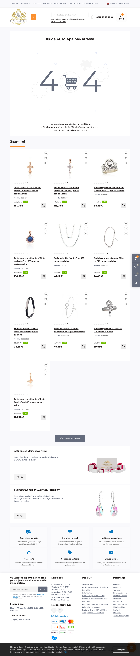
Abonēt (43, 589)
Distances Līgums (120, 593)
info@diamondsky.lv (59, 616)
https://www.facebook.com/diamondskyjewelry (54, 610)
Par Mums (25, 4)
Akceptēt (121, 649)
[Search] (54, 14)
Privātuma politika (120, 596)
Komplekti (86, 590)
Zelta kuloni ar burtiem (91, 607)
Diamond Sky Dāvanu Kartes (93, 596)
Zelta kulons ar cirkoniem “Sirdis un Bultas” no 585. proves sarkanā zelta (29, 261)
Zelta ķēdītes (87, 593)
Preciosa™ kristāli (120, 604)
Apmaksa (37, 4)
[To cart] (43, 205)
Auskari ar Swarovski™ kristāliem (95, 587)
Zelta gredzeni (87, 584)
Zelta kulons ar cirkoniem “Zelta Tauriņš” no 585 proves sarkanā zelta (29, 402)
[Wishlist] (46, 158)
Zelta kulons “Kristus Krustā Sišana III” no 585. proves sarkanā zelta (27, 190)
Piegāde (15, 4)
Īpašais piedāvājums (121, 616)
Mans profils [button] (124, 4)
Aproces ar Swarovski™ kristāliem (95, 604)
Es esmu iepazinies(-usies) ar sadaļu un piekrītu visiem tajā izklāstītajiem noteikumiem (28, 597)
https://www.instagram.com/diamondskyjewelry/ (60, 610)
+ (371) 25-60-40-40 (104, 17)
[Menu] (33, 17)
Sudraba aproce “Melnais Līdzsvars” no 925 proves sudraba (26, 331)
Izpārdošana (60, 4)
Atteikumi (117, 613)
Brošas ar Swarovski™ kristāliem (94, 610)
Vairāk (20, 477)
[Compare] (46, 163)
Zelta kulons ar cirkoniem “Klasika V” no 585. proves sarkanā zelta (66, 190)
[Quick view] (46, 153)
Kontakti (47, 4)
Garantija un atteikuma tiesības (83, 4)
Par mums (117, 587)
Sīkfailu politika (119, 607)
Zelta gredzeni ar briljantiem (93, 613)
